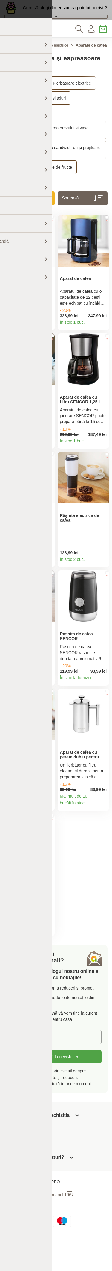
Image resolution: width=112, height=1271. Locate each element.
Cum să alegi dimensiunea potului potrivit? (65, 12)
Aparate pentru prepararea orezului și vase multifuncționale (49, 150)
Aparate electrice (53, 65)
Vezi (56, 27)
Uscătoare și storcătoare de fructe (40, 187)
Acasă (9, 65)
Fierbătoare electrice (72, 103)
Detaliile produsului (48, 345)
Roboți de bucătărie (27, 133)
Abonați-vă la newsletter (56, 1088)
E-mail (21, 1068)
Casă (27, 65)
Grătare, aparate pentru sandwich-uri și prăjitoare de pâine (54, 170)
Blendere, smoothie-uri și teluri (37, 118)
